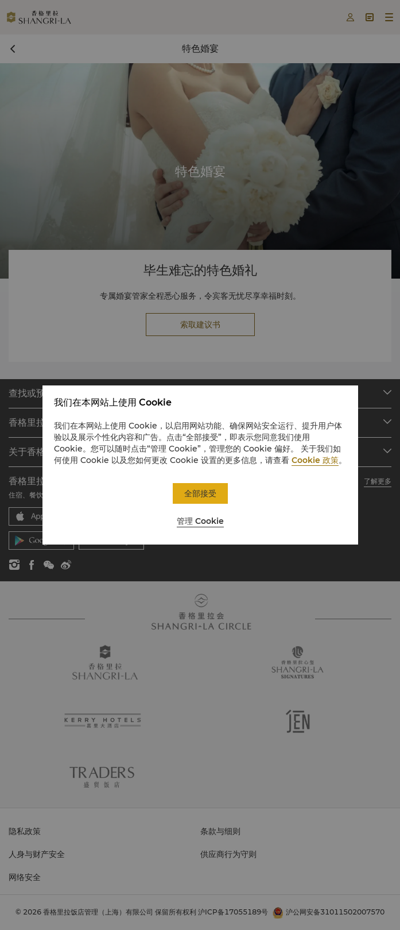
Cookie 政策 (315, 460)
